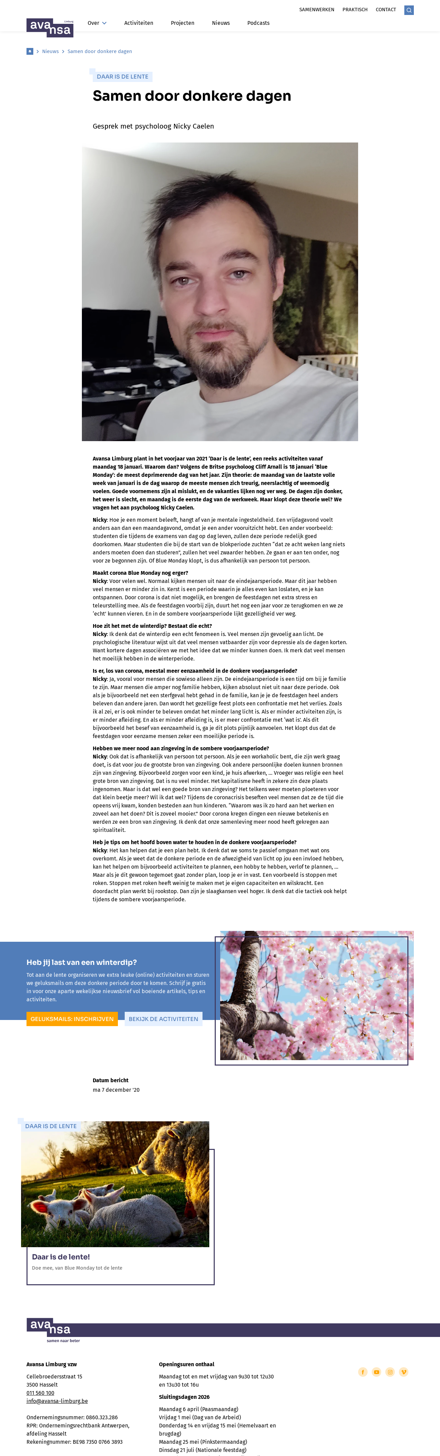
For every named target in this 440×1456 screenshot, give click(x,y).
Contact (386, 9)
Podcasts (258, 23)
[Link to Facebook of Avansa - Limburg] (363, 1372)
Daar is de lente (122, 76)
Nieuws (221, 23)
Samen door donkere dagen (100, 51)
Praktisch (355, 9)
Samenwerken (316, 9)
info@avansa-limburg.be (57, 1401)
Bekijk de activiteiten (163, 1019)
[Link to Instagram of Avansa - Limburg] (390, 1372)
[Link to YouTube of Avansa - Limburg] (376, 1372)
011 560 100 (40, 1393)
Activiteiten (138, 23)
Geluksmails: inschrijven (72, 1019)
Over (97, 23)
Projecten (182, 23)
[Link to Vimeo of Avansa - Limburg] (403, 1372)
